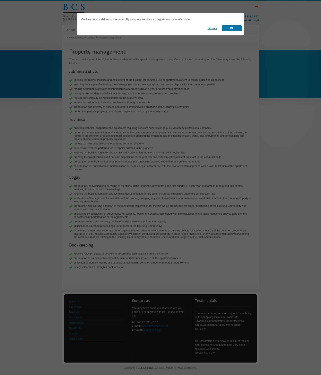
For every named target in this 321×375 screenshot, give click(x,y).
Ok (232, 28)
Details (212, 28)
